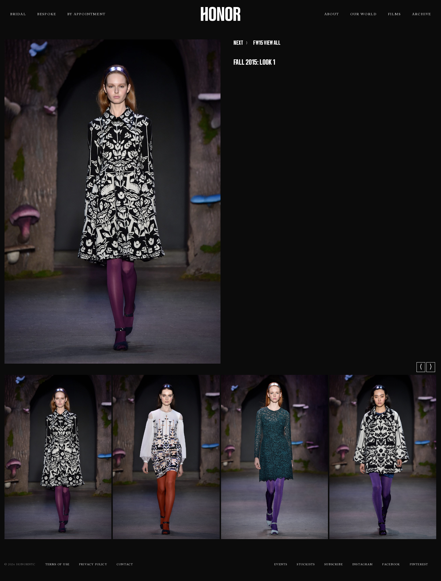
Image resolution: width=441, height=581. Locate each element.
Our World (363, 14)
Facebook (391, 564)
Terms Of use (57, 564)
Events (280, 564)
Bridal (18, 14)
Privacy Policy (93, 564)
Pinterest (419, 564)
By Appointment (86, 14)
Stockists (306, 564)
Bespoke (46, 14)
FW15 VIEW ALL (266, 42)
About (331, 14)
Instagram (362, 564)
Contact (125, 564)
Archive (421, 14)
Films (394, 14)
